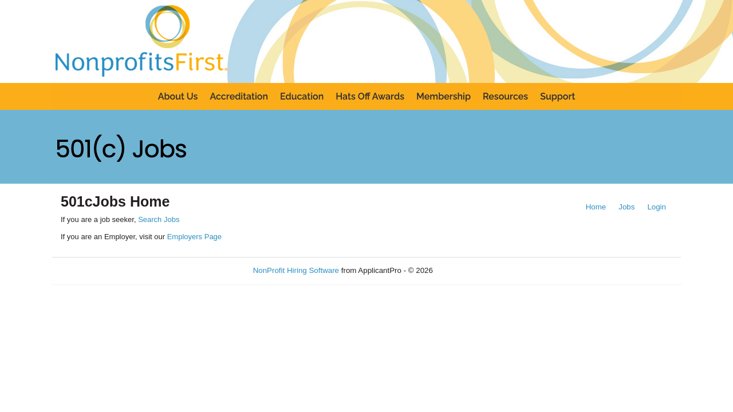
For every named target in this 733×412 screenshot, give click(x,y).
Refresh (467, 270)
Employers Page (194, 236)
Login (656, 207)
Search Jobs (158, 219)
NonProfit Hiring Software (296, 270)
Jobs (626, 207)
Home (596, 207)
